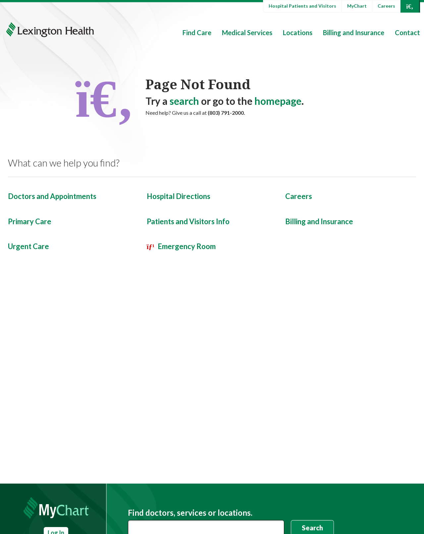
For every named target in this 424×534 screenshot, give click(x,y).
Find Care (197, 32)
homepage (277, 101)
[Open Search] (409, 6)
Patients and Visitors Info (188, 221)
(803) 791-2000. (226, 112)
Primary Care (29, 221)
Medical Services (247, 32)
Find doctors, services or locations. (190, 513)
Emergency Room (187, 246)
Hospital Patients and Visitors (302, 6)
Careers (386, 6)
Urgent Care (28, 246)
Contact (407, 32)
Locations (297, 32)
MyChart (357, 6)
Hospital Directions (178, 196)
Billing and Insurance (353, 32)
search (184, 101)
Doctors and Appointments (52, 196)
